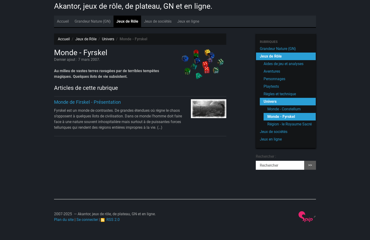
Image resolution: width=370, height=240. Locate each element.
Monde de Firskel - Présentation (87, 102)
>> (310, 165)
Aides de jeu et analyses (283, 64)
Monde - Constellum (284, 109)
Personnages (274, 79)
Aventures (272, 71)
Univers (108, 39)
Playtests (271, 86)
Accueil (63, 21)
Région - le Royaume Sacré (289, 124)
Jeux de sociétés (158, 21)
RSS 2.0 (110, 219)
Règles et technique (280, 94)
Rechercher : (266, 156)
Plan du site (64, 219)
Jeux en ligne (188, 21)
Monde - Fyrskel (281, 116)
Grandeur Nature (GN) (93, 21)
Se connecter (87, 219)
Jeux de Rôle (127, 21)
